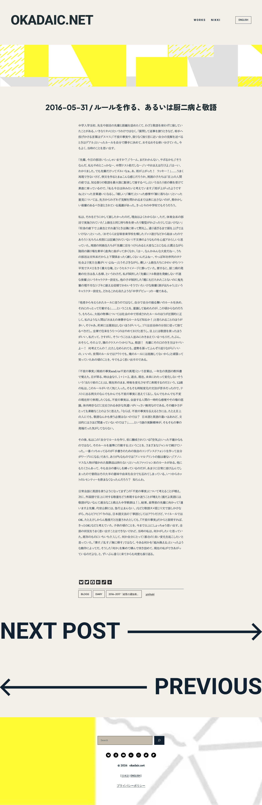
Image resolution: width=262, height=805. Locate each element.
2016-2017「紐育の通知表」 (124, 594)
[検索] (159, 740)
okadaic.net (52, 20)
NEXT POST (60, 631)
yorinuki (150, 594)
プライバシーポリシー (131, 785)
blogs (85, 594)
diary (98, 594)
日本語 (125, 775)
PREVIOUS (208, 686)
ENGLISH (243, 20)
